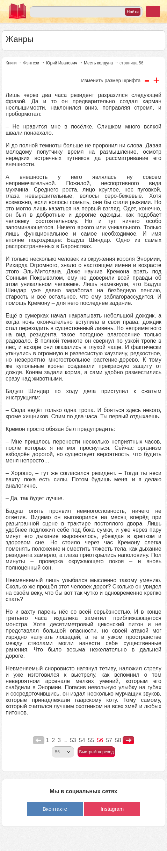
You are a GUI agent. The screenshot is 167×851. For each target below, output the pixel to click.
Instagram (112, 809)
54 (82, 740)
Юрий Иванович (61, 63)
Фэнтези (31, 63)
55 (91, 740)
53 (73, 740)
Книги (11, 63)
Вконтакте (55, 809)
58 (118, 740)
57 (109, 740)
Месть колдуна (98, 63)
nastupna (128, 740)
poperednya (38, 740)
